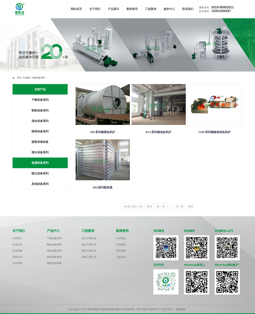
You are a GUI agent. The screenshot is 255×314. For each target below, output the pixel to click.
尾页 (190, 206)
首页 (19, 78)
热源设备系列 (38, 78)
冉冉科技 (180, 309)
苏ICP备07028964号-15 (149, 309)
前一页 (161, 206)
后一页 (179, 206)
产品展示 (26, 78)
